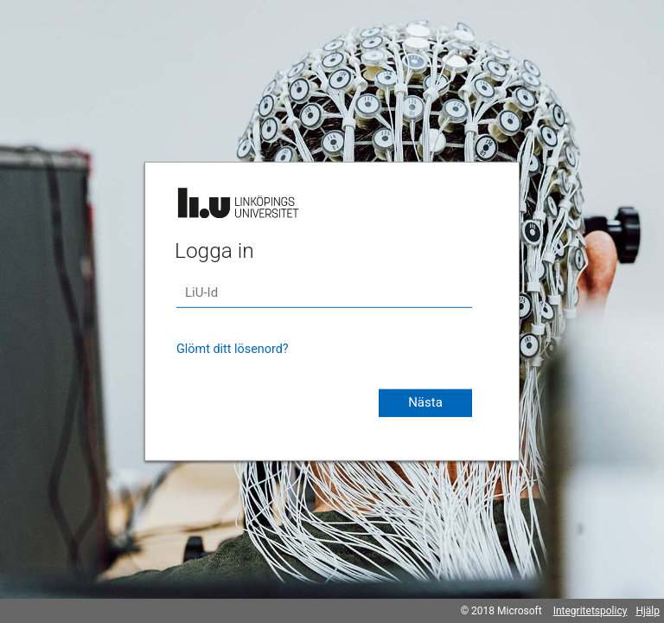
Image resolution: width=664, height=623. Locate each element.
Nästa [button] (425, 402)
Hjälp (647, 611)
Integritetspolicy (590, 611)
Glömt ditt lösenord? (232, 349)
